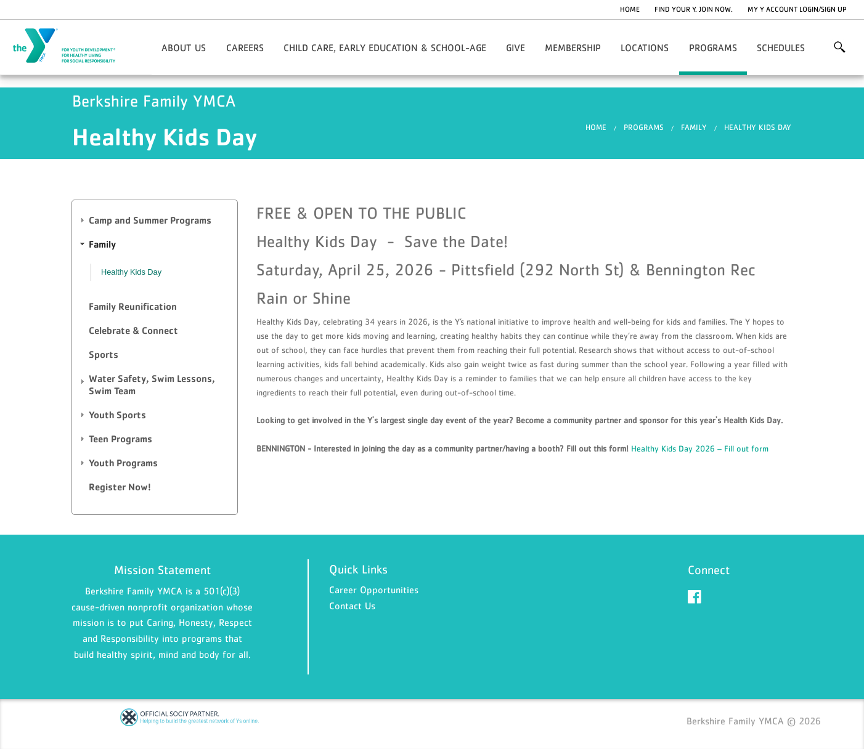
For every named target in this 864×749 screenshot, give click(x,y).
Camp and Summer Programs (150, 220)
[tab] (154, 220)
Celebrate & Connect (133, 330)
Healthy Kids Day (757, 127)
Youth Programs (123, 463)
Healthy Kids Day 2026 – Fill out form (699, 448)
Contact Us (352, 605)
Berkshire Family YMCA (71, 46)
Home (630, 9)
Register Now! (120, 487)
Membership (573, 47)
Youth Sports (117, 415)
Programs (713, 47)
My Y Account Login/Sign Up (797, 9)
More (839, 47)
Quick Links (358, 569)
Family (694, 127)
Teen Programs (120, 439)
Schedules (781, 47)
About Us (183, 47)
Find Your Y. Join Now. (693, 9)
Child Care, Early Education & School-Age (384, 47)
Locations (645, 47)
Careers (245, 47)
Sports (103, 354)
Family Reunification (133, 306)
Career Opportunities (373, 589)
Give (515, 47)
